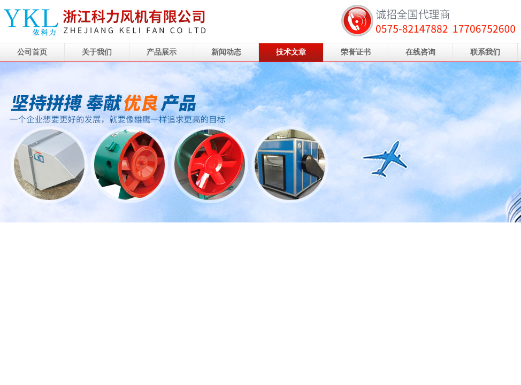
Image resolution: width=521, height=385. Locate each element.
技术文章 (291, 52)
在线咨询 (420, 52)
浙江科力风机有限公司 (260, 142)
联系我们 (485, 52)
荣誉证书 (356, 52)
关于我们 (97, 52)
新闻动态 (226, 52)
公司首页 (32, 52)
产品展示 (162, 52)
